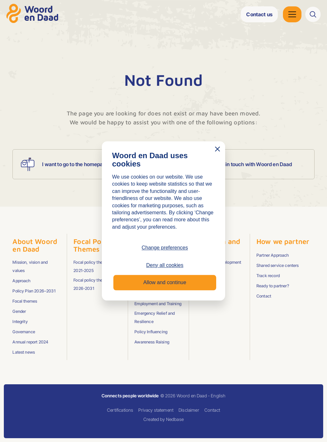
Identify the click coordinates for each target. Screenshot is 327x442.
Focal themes (24, 301)
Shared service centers (277, 265)
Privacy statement (155, 410)
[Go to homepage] (32, 13)
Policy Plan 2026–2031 (33, 290)
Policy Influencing (150, 331)
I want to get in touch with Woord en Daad (232, 164)
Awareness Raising (151, 341)
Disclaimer (189, 410)
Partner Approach (272, 255)
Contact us (259, 14)
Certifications (120, 410)
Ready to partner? (272, 285)
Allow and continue (164, 282)
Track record (268, 275)
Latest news (23, 352)
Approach (21, 280)
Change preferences (165, 248)
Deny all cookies (165, 265)
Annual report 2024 (30, 341)
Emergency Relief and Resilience (154, 317)
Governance (23, 331)
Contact (263, 295)
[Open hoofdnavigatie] (292, 14)
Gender (19, 311)
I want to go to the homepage (63, 164)
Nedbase (175, 419)
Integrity (19, 321)
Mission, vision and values (30, 266)
